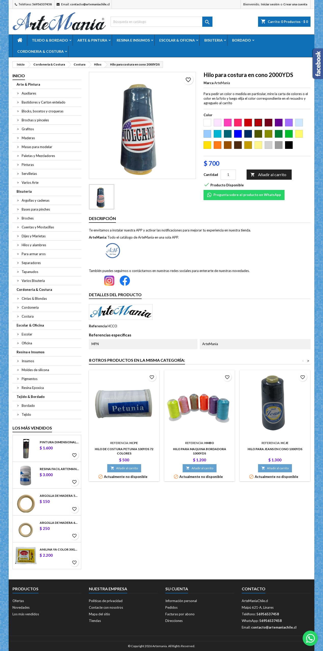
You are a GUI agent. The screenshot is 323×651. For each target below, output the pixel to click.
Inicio (18, 75)
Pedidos (171, 607)
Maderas (28, 138)
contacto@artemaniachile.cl (90, 4)
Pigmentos (29, 379)
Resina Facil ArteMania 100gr (59, 469)
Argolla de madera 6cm (59, 523)
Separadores (31, 263)
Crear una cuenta (295, 4)
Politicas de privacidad (106, 601)
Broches (28, 218)
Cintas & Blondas (34, 298)
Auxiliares (29, 93)
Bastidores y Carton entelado (43, 102)
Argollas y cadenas (35, 200)
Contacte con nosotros (106, 607)
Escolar (27, 334)
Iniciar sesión (270, 4)
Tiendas (95, 621)
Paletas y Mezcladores (38, 156)
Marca (208, 83)
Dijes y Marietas (34, 236)
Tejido (26, 414)
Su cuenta (176, 588)
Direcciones (174, 621)
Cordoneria (30, 307)
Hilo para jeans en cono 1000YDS (275, 449)
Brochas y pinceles (35, 120)
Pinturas (28, 165)
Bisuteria (213, 40)
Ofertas (18, 601)
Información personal (181, 601)
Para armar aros (34, 254)
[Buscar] (161, 22)
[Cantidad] (228, 175)
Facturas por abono (180, 614)
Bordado (241, 40)
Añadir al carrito (268, 174)
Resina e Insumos (133, 40)
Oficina (27, 343)
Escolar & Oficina (177, 40)
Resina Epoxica (33, 388)
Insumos (28, 361)
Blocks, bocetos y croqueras (42, 111)
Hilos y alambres (34, 245)
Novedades (21, 607)
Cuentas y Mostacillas (38, 227)
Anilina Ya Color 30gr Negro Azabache (59, 549)
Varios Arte (30, 182)
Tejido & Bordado (50, 40)
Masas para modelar (37, 147)
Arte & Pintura (92, 40)
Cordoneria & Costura (40, 51)
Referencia (98, 326)
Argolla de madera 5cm (59, 496)
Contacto (253, 588)
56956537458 (42, 4)
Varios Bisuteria (33, 281)
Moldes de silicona (35, 370)
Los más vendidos (32, 427)
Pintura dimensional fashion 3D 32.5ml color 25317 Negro (59, 442)
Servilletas (29, 174)
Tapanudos (30, 272)
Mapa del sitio (99, 614)
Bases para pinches (36, 209)
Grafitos (28, 129)
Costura (28, 316)
